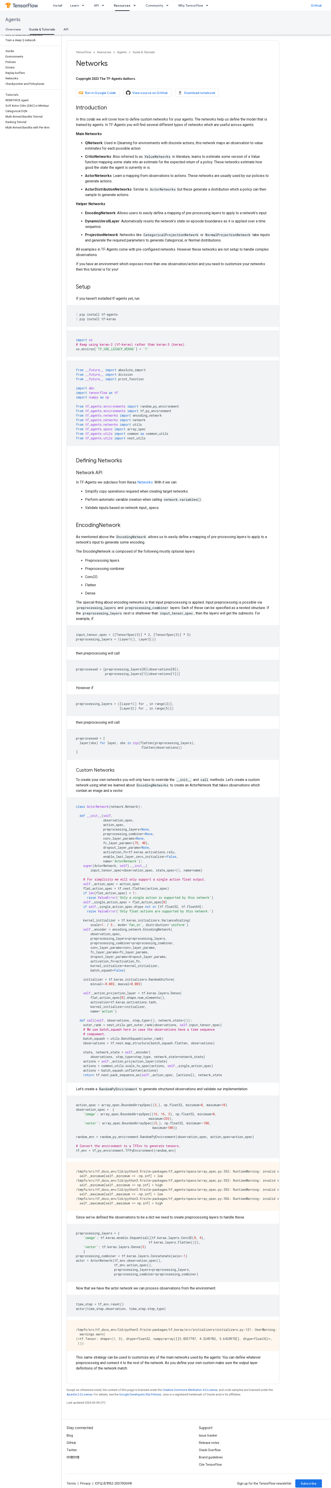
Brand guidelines (211, 1457)
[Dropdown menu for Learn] (84, 5)
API (96, 5)
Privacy (85, 1483)
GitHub (316, 5)
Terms (71, 1483)
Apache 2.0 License (79, 1394)
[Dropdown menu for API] (104, 5)
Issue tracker (208, 1435)
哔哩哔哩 (73, 1457)
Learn (74, 5)
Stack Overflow (210, 1450)
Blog (70, 1435)
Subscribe (308, 1483)
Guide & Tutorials (144, 52)
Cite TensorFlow (210, 1464)
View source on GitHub (147, 93)
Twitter (72, 1450)
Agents (12, 20)
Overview (13, 29)
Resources (104, 52)
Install (57, 5)
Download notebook (196, 93)
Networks (145, 482)
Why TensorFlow (190, 5)
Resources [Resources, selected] (122, 5)
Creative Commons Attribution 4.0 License (190, 1390)
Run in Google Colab (97, 93)
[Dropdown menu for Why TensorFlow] (208, 5)
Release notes (209, 1443)
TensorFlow (83, 52)
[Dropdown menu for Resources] (135, 5)
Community (154, 5)
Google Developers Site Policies (140, 1394)
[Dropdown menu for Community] (168, 5)
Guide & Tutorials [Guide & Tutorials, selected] (42, 29)
